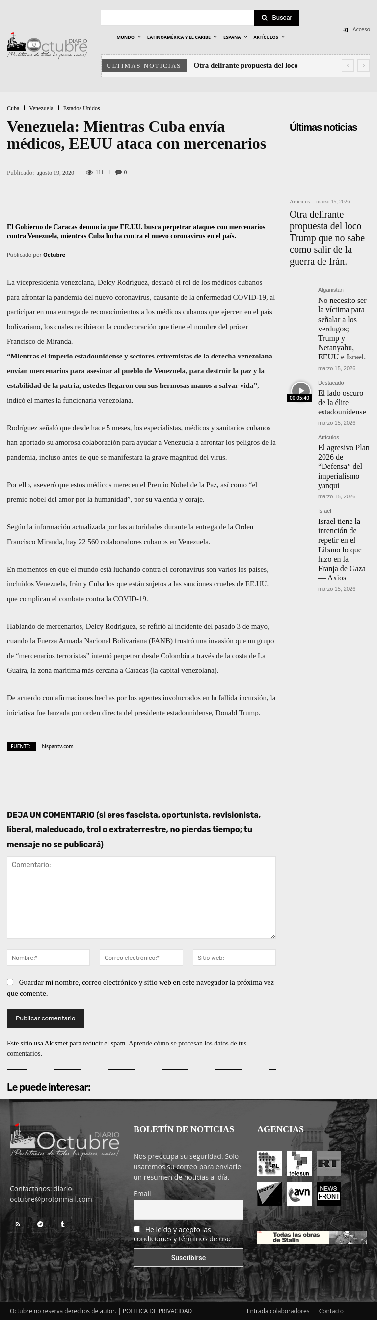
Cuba (13, 108)
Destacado (331, 326)
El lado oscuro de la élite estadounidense (342, 338)
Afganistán (331, 264)
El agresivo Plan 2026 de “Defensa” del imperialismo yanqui (344, 382)
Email (142, 1193)
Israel (324, 414)
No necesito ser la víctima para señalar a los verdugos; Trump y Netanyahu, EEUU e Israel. (344, 287)
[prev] (348, 65)
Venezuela (41, 108)
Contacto (331, 1311)
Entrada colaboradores (278, 1311)
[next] (363, 65)
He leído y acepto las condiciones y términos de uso (182, 1234)
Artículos (300, 201)
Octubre (54, 254)
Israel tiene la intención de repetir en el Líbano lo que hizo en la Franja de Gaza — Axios (341, 437)
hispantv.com (58, 746)
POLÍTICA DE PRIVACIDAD (157, 1311)
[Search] (276, 18)
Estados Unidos (81, 108)
